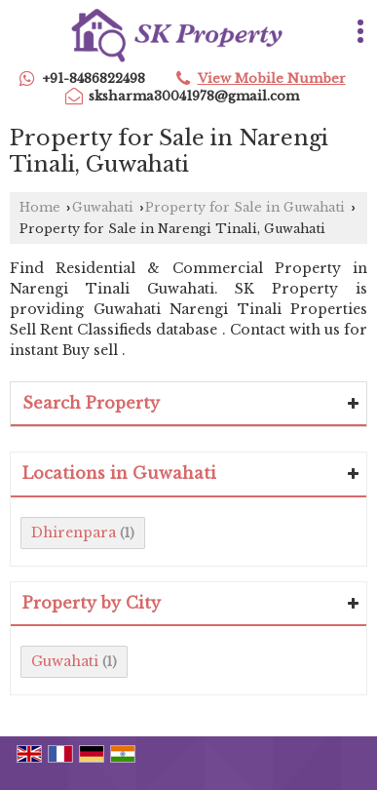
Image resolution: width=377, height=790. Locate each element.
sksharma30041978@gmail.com (194, 96)
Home (39, 207)
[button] (272, 78)
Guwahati (102, 207)
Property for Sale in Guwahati (245, 207)
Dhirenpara (73, 532)
